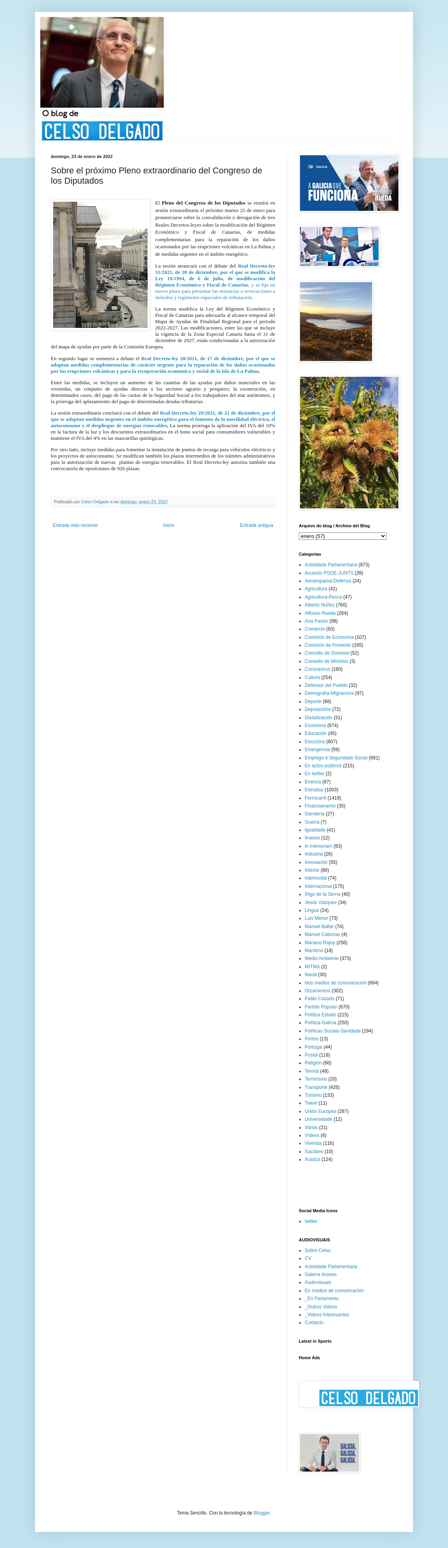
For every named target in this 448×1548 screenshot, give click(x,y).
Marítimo (314, 950)
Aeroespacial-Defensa (328, 581)
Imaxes (312, 838)
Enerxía (313, 782)
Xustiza (312, 1159)
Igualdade (315, 830)
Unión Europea (320, 1111)
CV (308, 1258)
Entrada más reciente (75, 525)
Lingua (312, 910)
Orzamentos (317, 991)
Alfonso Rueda (320, 613)
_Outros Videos (321, 1307)
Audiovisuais (318, 1282)
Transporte (316, 1087)
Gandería (314, 814)
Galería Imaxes (321, 1274)
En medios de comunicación (334, 1290)
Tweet (311, 1103)
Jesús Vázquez (321, 902)
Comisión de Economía (329, 637)
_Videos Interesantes (327, 1314)
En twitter (314, 773)
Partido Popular (321, 1007)
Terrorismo (316, 1079)
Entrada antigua (256, 525)
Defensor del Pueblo (326, 685)
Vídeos (312, 1135)
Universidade (318, 1119)
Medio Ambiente (322, 958)
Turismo (313, 1095)
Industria (314, 854)
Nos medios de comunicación (336, 983)
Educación (316, 733)
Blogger (262, 1513)
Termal (312, 1071)
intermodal (316, 878)
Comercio (315, 629)
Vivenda (313, 1143)
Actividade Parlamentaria (331, 564)
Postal (311, 1055)
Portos (311, 1039)
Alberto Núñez (320, 605)
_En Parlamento (322, 1298)
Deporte (313, 701)
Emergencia (317, 749)
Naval (311, 974)
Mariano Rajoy (320, 942)
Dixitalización (318, 717)
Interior (312, 870)
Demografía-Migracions (329, 693)
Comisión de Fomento (328, 645)
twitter (311, 1221)
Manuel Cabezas (322, 934)
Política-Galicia (320, 1022)
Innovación (316, 862)
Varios (311, 1127)
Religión (313, 1063)
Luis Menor (316, 918)
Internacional (318, 886)
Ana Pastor (316, 621)
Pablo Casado (319, 998)
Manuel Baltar (319, 926)
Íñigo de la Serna (323, 894)
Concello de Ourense (327, 653)
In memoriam (318, 846)
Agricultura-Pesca (323, 597)
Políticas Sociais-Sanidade (333, 1031)
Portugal (313, 1047)
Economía (315, 725)
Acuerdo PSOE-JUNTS (329, 573)
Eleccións (315, 741)
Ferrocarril (315, 798)
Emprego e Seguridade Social (336, 758)
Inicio (168, 525)
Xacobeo (314, 1151)
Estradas (314, 790)
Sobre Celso (318, 1250)
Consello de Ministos (326, 661)
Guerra (312, 822)
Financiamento (320, 806)
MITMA (312, 966)
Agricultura (316, 589)
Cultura (312, 677)
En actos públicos (323, 765)
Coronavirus (317, 669)
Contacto (314, 1322)
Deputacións (318, 709)
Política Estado (320, 1015)
